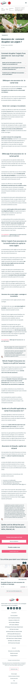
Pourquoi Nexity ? (14, 655)
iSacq (13, 665)
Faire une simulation (14, 541)
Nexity (3, 662)
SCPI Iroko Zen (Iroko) (14, 629)
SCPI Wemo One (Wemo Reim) (14, 640)
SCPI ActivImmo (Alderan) (14, 622)
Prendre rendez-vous (14, 551)
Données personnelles (14, 678)
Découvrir (14, 648)
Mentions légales (14, 673)
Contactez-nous (14, 669)
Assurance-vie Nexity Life (14, 620)
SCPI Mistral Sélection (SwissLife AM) (14, 631)
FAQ (14, 680)
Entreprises (20, 664)
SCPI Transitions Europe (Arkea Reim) (14, 636)
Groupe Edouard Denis (16, 662)
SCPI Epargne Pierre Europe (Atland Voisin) (14, 627)
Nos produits (14, 612)
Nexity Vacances (20, 665)
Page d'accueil (3, 9)
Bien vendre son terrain (9, 662)
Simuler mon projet (14, 653)
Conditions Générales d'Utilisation (14, 676)
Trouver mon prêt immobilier (12, 664)
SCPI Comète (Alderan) (14, 624)
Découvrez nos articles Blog (14, 651)
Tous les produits (14, 615)
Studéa (23, 664)
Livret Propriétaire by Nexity (14, 617)
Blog (7, 9)
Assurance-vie (11, 9)
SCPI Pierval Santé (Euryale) (14, 642)
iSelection (15, 665)
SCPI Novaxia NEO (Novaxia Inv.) (14, 633)
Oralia (11, 665)
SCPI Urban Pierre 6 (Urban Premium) (14, 638)
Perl (8, 665)
